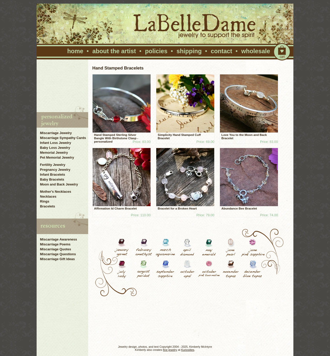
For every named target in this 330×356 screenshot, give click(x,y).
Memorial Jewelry (54, 152)
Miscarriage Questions (58, 254)
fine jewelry (170, 349)
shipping (189, 51)
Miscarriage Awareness (58, 239)
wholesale (255, 51)
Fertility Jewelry (52, 165)
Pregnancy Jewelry (55, 170)
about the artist (114, 51)
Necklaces (48, 196)
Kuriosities (187, 349)
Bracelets (47, 206)
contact (221, 51)
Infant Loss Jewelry (55, 143)
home (75, 51)
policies (156, 51)
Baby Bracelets (52, 179)
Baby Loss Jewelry (55, 148)
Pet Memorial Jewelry (57, 157)
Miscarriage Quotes (55, 249)
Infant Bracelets (52, 174)
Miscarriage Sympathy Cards (63, 138)
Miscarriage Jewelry (56, 133)
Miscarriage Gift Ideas (57, 259)
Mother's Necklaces (55, 192)
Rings (44, 201)
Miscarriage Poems (55, 244)
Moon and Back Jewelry (59, 184)
